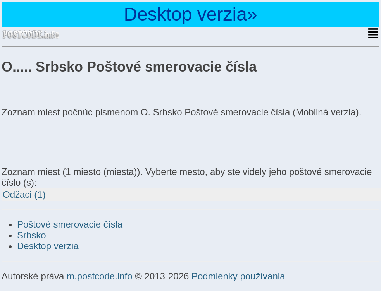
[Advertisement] (64, 141)
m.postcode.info (99, 276)
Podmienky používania (238, 276)
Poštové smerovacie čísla (69, 224)
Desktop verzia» (190, 14)
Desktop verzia (48, 246)
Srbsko (31, 235)
